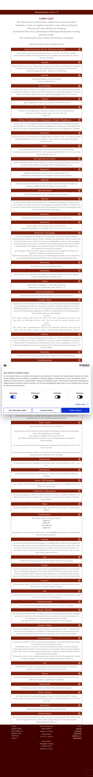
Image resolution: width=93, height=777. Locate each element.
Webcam (79, 728)
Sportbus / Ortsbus (45, 625)
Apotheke (44, 99)
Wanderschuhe (44, 684)
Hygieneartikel (44, 459)
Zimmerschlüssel (44, 713)
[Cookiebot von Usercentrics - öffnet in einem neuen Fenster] (80, 365)
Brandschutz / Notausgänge (45, 233)
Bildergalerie (77, 738)
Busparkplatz (44, 271)
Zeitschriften (44, 705)
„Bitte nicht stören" (45, 191)
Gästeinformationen (44, 360)
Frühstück (44, 334)
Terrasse (45, 674)
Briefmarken (44, 262)
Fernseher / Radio (44, 300)
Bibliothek (45, 180)
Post (44, 557)
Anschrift (44, 75)
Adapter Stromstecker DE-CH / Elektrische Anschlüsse (44, 49)
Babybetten (44, 133)
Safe (44, 591)
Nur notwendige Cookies (17, 410)
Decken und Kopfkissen (45, 292)
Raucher (45, 565)
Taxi (44, 663)
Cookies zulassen (75, 410)
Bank (45, 146)
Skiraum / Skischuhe (44, 610)
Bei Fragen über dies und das (44, 159)
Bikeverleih (44, 222)
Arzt (44, 107)
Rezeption (44, 580)
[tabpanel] (46, 31)
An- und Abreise (45, 86)
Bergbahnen (44, 169)
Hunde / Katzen (44, 423)
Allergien (44, 62)
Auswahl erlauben (46, 410)
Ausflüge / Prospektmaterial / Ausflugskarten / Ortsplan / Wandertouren (44, 120)
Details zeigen (80, 404)
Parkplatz (44, 539)
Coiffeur (45, 281)
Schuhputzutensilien (44, 602)
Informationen (44, 470)
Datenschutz (78, 733)
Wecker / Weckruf (44, 692)
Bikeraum (44, 199)
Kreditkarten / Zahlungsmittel (45, 491)
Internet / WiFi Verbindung (45, 480)
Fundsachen (44, 352)
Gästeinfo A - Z (77, 736)
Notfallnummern (45, 514)
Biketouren (45, 214)
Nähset (44, 504)
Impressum (78, 731)
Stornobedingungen (44, 638)
